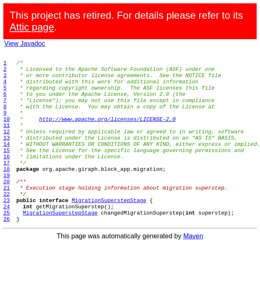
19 (6, 200)
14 (6, 162)
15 (6, 170)
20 (6, 207)
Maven (193, 269)
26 (6, 252)
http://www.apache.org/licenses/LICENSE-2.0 (107, 132)
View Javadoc (24, 43)
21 (6, 215)
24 (6, 237)
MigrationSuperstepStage (109, 230)
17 (6, 185)
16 (6, 177)
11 (6, 140)
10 (6, 132)
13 (6, 155)
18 (6, 192)
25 (6, 245)
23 (6, 230)
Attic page (32, 26)
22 (6, 222)
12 (6, 147)
